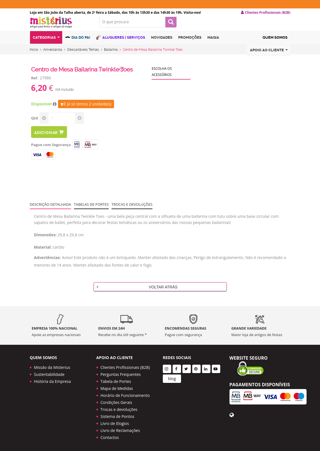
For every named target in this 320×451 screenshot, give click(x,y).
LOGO (60, 27)
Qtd (34, 122)
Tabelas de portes (91, 208)
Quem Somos (275, 43)
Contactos (110, 435)
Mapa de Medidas (117, 386)
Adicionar (49, 136)
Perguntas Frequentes (121, 372)
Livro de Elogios (115, 421)
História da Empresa (52, 379)
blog (172, 376)
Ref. (34, 82)
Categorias (46, 43)
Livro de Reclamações (120, 428)
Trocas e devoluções (132, 208)
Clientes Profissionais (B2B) (125, 365)
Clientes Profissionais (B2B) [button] (265, 12)
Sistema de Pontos (118, 414)
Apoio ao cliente (268, 55)
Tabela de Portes (116, 379)
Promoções (189, 43)
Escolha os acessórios (162, 76)
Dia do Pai (77, 42)
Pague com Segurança (51, 149)
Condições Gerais (116, 400)
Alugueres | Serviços (120, 42)
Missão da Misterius (52, 365)
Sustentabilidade (49, 372)
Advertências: (47, 262)
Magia (213, 43)
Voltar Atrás (137, 291)
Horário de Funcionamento (125, 393)
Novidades (161, 43)
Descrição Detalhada (50, 208)
